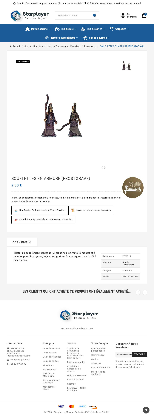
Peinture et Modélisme (49, 374)
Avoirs (94, 359)
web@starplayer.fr (20, 359)
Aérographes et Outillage (51, 381)
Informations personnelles (98, 349)
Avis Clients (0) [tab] (22, 242)
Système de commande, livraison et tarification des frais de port (75, 353)
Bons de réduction (101, 367)
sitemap (71, 384)
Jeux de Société (51, 348)
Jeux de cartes (51, 361)
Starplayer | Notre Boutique (76, 389)
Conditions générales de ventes (74, 368)
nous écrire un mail (130, 3)
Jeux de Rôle (50, 352)
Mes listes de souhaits (98, 373)
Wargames (48, 365)
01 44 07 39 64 (18, 364)
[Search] (94, 15)
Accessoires (49, 369)
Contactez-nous (75, 379)
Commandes (98, 355)
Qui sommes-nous (76, 375)
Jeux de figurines (52, 357)
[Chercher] (72, 15)
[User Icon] (129, 15)
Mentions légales (76, 362)
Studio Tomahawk (128, 263)
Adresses (96, 363)
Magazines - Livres (49, 388)
